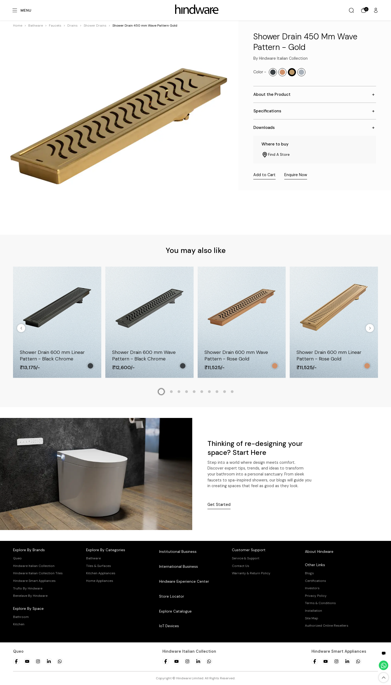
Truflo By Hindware (27, 588)
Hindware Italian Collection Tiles (38, 573)
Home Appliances (99, 581)
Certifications (315, 581)
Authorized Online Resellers (326, 625)
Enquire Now (295, 174)
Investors (312, 588)
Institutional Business (178, 551)
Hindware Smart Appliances (34, 581)
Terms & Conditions (320, 603)
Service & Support (245, 558)
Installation (313, 610)
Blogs (309, 573)
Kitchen (18, 624)
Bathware (35, 25)
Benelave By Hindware (30, 596)
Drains (72, 25)
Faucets (55, 25)
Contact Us (240, 566)
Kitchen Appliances (100, 573)
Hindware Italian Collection (34, 566)
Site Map (311, 618)
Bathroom (21, 617)
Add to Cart (264, 174)
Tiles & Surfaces (98, 566)
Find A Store (275, 154)
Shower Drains (95, 25)
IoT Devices (169, 626)
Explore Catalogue (175, 611)
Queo (17, 558)
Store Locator (171, 596)
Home (17, 25)
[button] (35, 25)
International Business (178, 566)
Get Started (219, 504)
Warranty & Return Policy (251, 573)
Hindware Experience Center (184, 581)
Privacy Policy (316, 596)
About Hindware (319, 551)
